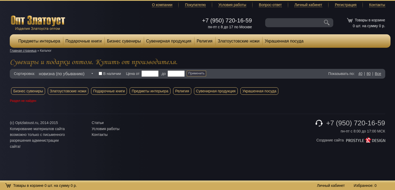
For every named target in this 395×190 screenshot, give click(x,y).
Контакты (377, 5)
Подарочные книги (83, 41)
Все (378, 74)
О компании (162, 5)
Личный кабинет (308, 5)
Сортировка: (24, 74)
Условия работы (232, 5)
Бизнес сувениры (124, 41)
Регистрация (345, 5)
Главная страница (23, 51)
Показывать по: (341, 74)
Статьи (97, 123)
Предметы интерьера (39, 41)
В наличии (110, 74)
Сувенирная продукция (169, 41)
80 (369, 74)
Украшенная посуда (284, 41)
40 (360, 74)
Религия (204, 41)
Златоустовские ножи (238, 41)
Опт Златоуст (38, 22)
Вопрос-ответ (270, 5)
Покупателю (195, 5)
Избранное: (365, 185)
